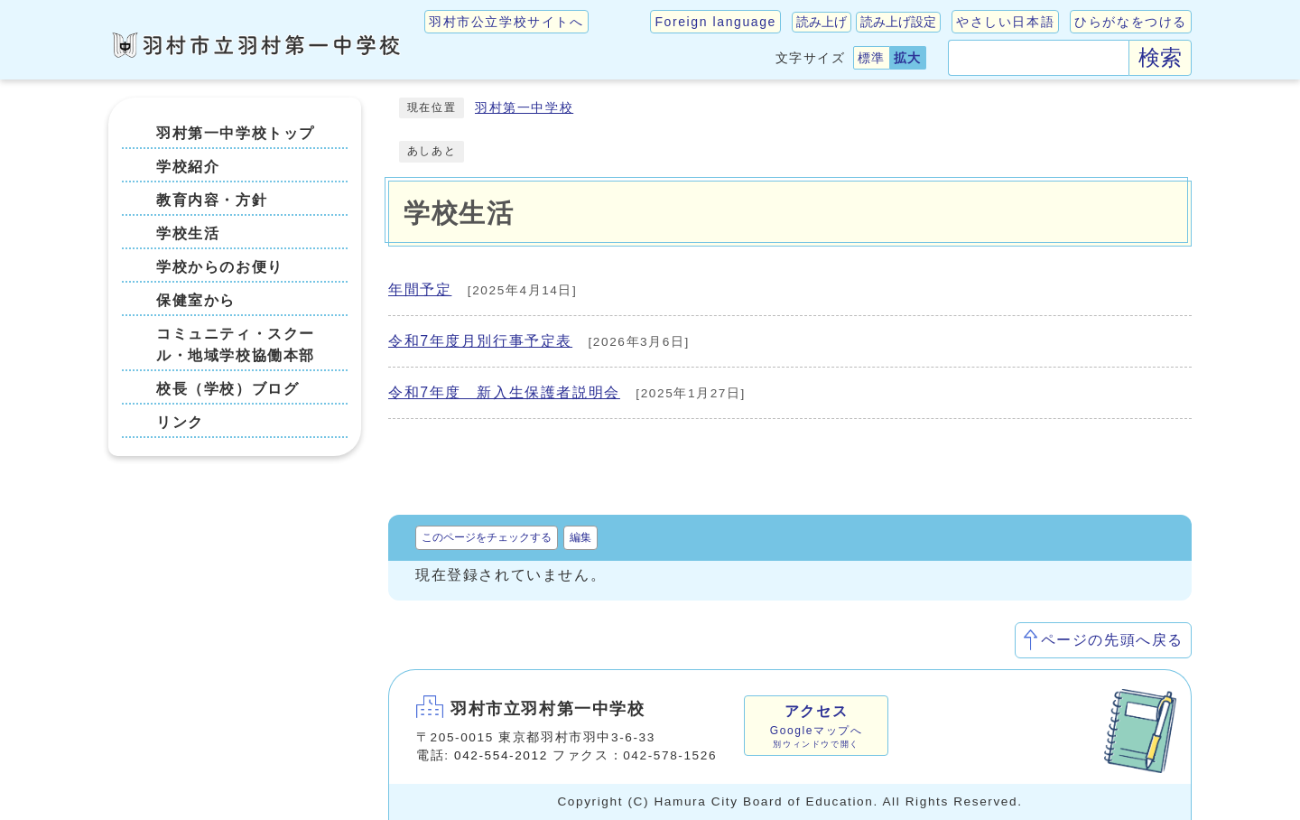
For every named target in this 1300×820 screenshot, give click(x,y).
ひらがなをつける (1130, 21)
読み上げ (821, 21)
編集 (580, 537)
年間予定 (419, 289)
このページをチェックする (487, 537)
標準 (872, 58)
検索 (1160, 57)
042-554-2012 (501, 755)
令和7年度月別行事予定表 (480, 341)
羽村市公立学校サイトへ (506, 21)
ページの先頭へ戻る (1112, 640)
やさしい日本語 (1005, 21)
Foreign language (715, 21)
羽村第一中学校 (524, 108)
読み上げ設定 (898, 21)
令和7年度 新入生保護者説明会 (504, 392)
